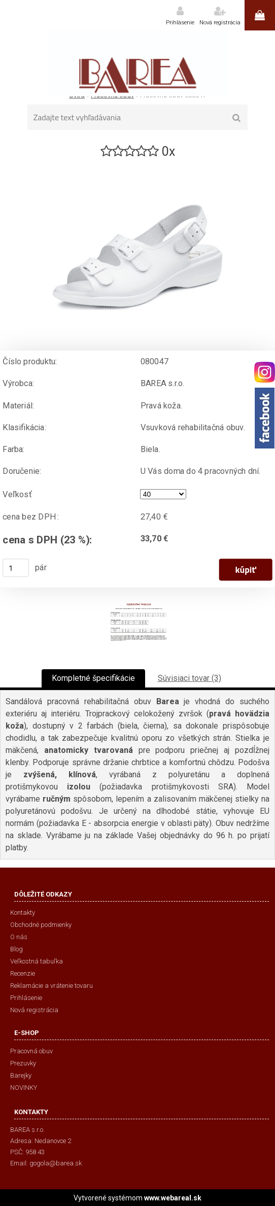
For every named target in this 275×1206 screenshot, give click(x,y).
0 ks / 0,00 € (260, 15)
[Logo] (137, 63)
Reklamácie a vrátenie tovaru (51, 985)
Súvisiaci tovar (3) (189, 678)
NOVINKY (23, 1087)
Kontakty (22, 912)
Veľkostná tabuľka (36, 961)
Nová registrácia (219, 22)
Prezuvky (23, 1063)
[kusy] (16, 568)
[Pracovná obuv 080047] (137, 164)
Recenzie (22, 973)
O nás (18, 937)
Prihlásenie (180, 22)
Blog (16, 949)
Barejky (20, 1075)
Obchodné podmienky (41, 924)
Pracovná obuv (31, 1051)
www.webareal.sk (172, 1198)
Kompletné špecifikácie (93, 678)
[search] (237, 118)
